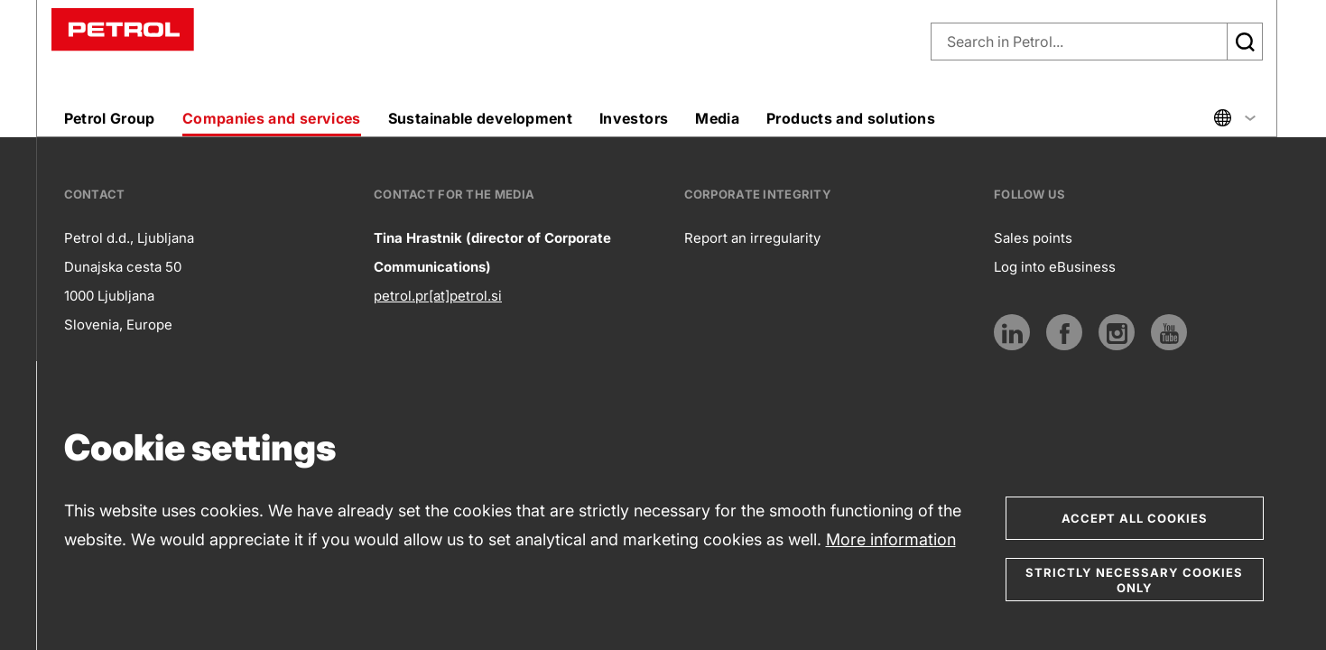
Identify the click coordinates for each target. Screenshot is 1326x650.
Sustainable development (480, 118)
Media (717, 118)
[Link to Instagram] (1117, 332)
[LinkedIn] (1012, 332)
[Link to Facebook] (1064, 332)
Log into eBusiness (1055, 266)
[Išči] (1245, 41)
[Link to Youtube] (1169, 332)
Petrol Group (109, 118)
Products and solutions (850, 118)
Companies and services (271, 118)
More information (891, 539)
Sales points (1033, 237)
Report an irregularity (752, 237)
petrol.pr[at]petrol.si (438, 295)
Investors (633, 118)
